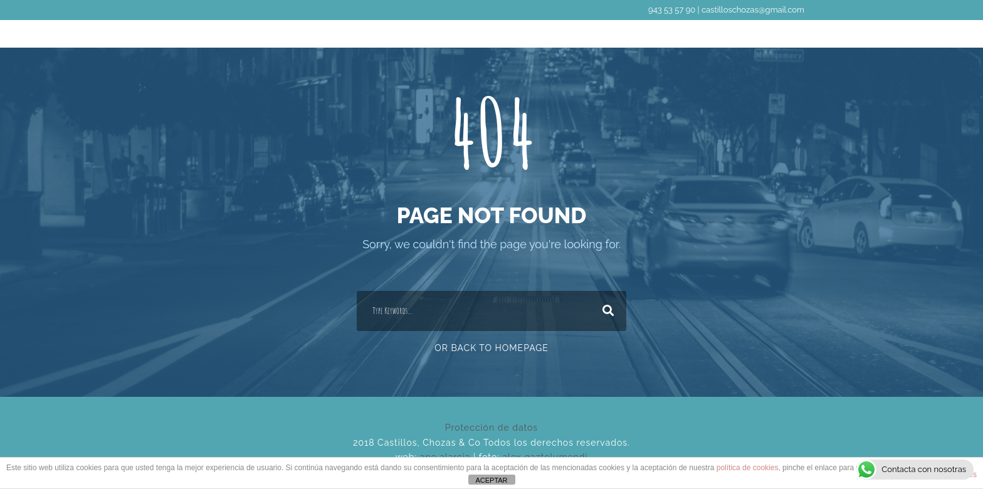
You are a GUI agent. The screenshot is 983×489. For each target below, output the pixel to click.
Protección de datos (491, 428)
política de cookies (748, 467)
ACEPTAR (491, 480)
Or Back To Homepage (491, 348)
